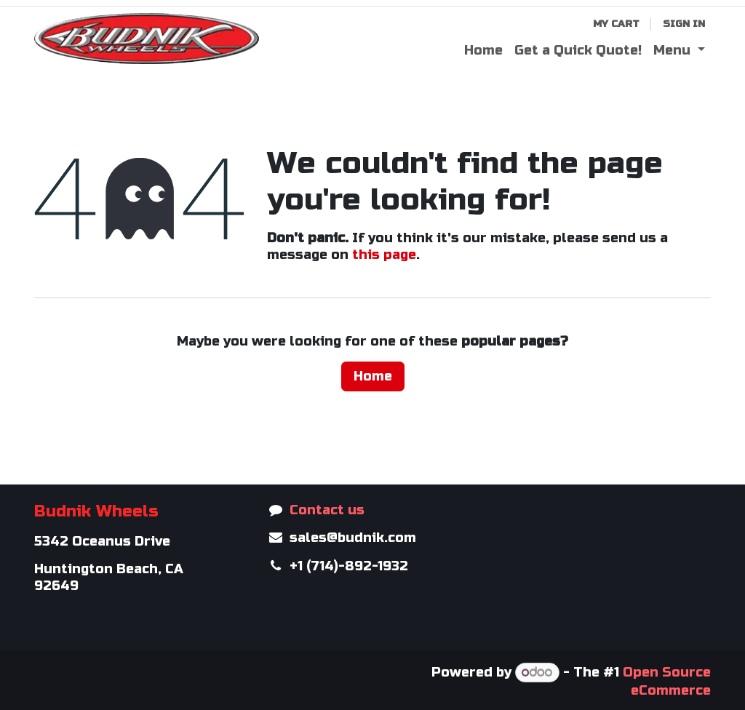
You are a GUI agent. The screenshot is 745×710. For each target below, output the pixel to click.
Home (373, 376)
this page (384, 255)
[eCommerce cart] (616, 24)
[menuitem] (483, 50)
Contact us (327, 510)
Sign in (684, 23)
